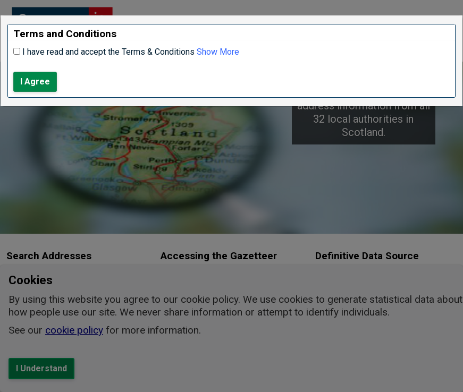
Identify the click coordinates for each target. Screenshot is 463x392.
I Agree (35, 81)
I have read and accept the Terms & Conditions (108, 52)
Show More (218, 52)
